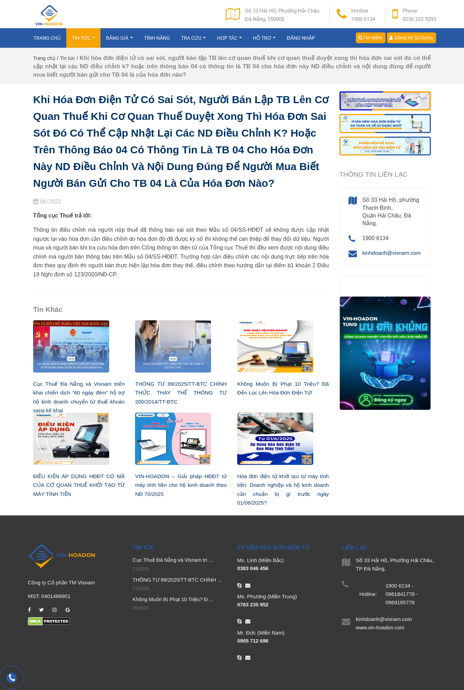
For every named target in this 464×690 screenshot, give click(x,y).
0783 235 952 (253, 605)
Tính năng (157, 41)
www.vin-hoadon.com (381, 628)
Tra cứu (193, 41)
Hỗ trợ (264, 41)
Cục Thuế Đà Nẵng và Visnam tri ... (174, 560)
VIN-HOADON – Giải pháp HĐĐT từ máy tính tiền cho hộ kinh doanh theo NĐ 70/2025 (180, 485)
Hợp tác (229, 41)
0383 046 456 (253, 569)
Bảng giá (119, 41)
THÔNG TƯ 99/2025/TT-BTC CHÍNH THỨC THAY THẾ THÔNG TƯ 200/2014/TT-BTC (180, 393)
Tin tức (83, 41)
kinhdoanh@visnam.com (393, 253)
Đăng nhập (301, 41)
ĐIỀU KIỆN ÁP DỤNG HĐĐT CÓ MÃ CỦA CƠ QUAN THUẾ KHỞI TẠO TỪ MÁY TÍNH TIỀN (79, 485)
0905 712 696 (253, 641)
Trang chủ (47, 41)
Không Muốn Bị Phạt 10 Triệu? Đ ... (174, 600)
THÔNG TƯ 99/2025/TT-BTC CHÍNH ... (178, 580)
